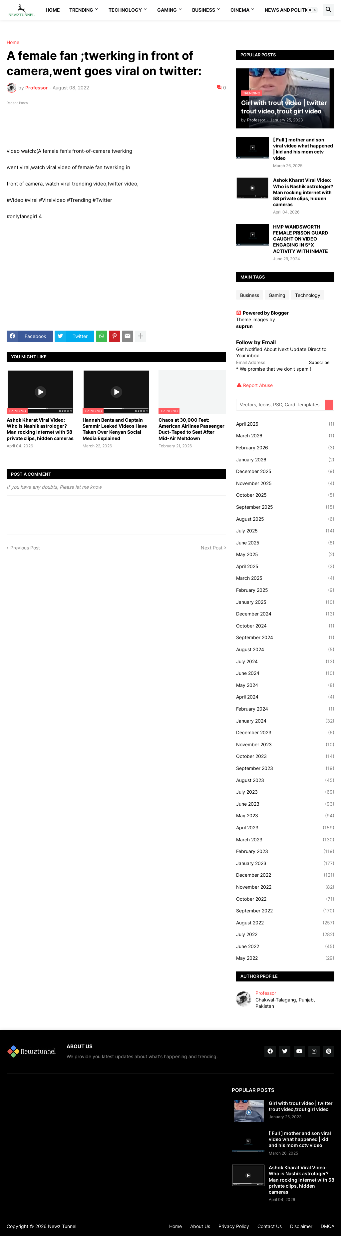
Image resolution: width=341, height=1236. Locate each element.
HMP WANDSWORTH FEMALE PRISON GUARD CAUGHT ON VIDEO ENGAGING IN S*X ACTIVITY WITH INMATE (300, 239)
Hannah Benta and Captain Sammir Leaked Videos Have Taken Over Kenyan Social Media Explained (115, 429)
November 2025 (285, 483)
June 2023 (285, 804)
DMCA (327, 1226)
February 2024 (285, 709)
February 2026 (285, 447)
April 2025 (285, 566)
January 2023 (285, 863)
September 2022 (285, 910)
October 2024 (285, 626)
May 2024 (285, 685)
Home (53, 10)
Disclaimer (301, 1226)
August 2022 (285, 922)
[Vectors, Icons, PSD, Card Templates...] (281, 405)
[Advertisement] (116, 275)
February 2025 (285, 590)
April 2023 (285, 827)
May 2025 (285, 554)
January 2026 (285, 459)
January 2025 (285, 602)
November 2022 (285, 887)
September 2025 (285, 507)
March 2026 (285, 435)
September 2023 (285, 768)
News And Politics (289, 10)
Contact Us (269, 1226)
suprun (244, 326)
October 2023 (285, 756)
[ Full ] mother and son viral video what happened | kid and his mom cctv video (303, 149)
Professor (265, 993)
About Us (200, 1226)
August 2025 (285, 519)
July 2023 (285, 792)
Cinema (239, 10)
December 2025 (285, 471)
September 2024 (285, 637)
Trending (81, 10)
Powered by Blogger (262, 313)
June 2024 (285, 673)
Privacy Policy (233, 1226)
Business (203, 10)
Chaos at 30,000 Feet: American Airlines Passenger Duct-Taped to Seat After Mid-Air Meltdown (191, 429)
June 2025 (285, 542)
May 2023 (285, 815)
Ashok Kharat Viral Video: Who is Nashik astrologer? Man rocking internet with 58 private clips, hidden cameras (40, 429)
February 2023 (285, 851)
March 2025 (285, 578)
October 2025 (285, 495)
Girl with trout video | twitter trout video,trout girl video (301, 1106)
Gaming (167, 10)
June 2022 (285, 946)
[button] (312, 10)
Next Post (211, 547)
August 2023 (285, 780)
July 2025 (285, 530)
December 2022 (285, 875)
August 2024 (285, 649)
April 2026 (285, 424)
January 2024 (285, 721)
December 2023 (285, 732)
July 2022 (285, 934)
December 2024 (285, 613)
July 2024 (285, 661)
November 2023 (285, 744)
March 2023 (285, 839)
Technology (125, 10)
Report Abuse (258, 385)
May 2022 (285, 958)
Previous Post (25, 547)
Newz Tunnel (62, 1226)
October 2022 (285, 899)
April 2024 (285, 697)
